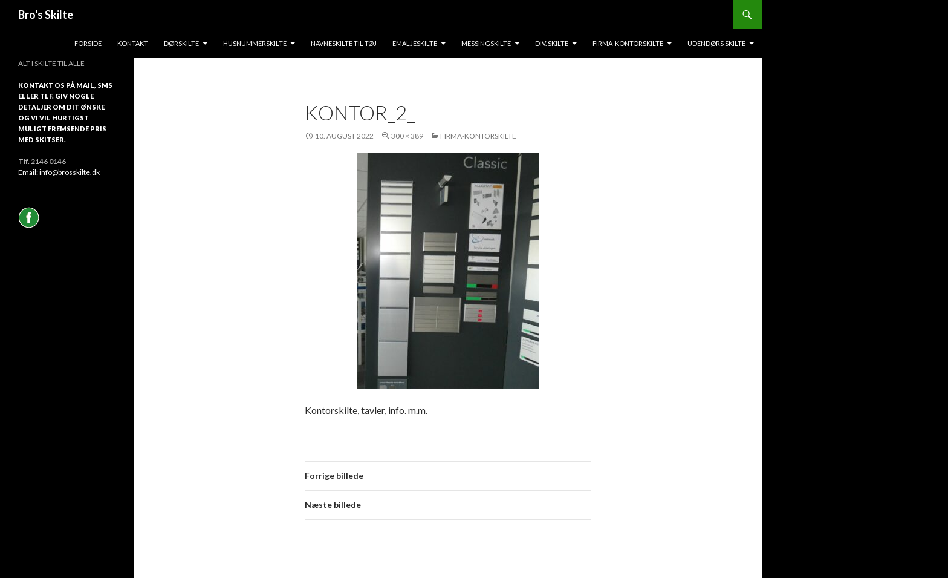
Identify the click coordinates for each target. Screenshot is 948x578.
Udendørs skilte (716, 43)
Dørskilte (181, 43)
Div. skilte (551, 43)
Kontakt (132, 43)
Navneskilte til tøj (344, 43)
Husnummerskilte (255, 43)
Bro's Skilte (45, 14)
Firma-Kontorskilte (478, 135)
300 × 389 (407, 135)
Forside (88, 43)
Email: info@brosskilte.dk (59, 172)
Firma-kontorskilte (627, 43)
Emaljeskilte (414, 43)
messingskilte (486, 43)
